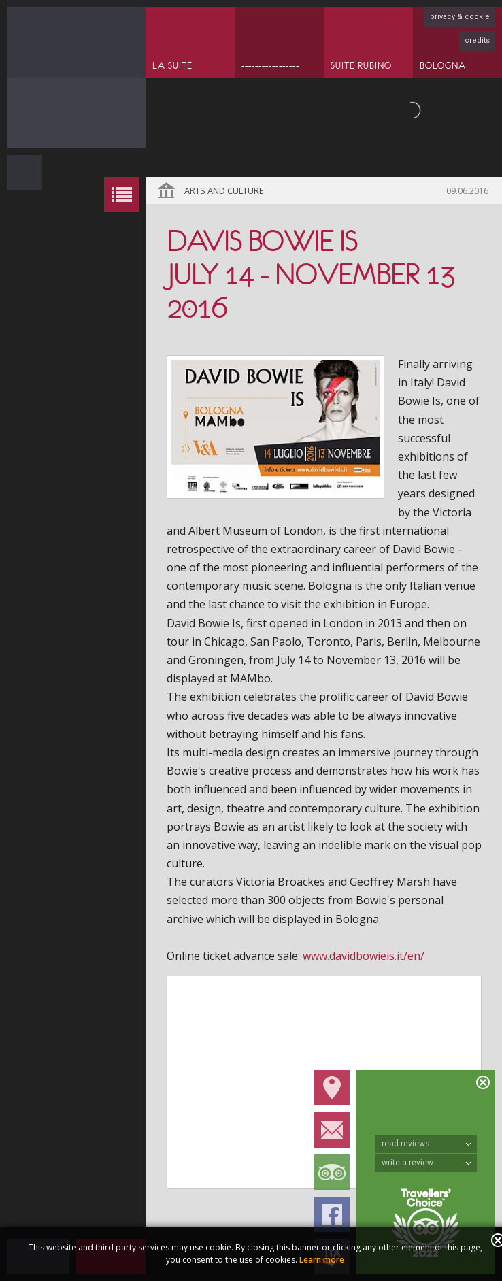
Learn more (321, 1259)
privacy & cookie (460, 16)
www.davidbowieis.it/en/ (363, 955)
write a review (426, 1162)
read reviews (426, 1143)
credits (477, 40)
